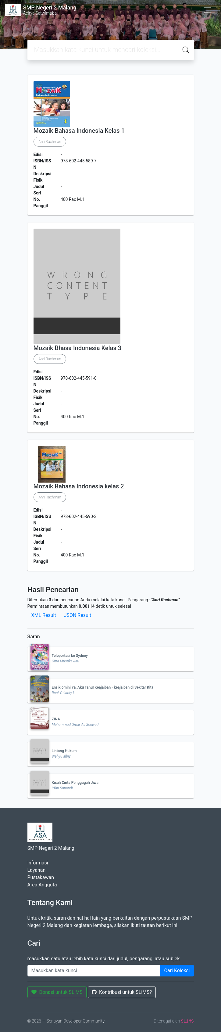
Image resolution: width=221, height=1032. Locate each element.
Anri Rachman (50, 141)
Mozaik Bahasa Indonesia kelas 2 (79, 486)
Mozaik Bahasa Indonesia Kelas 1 (79, 130)
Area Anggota (42, 885)
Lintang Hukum (64, 751)
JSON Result (77, 615)
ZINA (56, 719)
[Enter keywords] (94, 970)
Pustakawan (40, 877)
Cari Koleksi (177, 970)
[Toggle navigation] (207, 10)
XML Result (43, 615)
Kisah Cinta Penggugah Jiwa (75, 782)
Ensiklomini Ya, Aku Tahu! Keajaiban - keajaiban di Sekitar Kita (103, 687)
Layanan (36, 870)
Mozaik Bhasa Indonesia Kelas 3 (78, 348)
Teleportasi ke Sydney (70, 656)
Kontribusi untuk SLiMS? (122, 992)
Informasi (37, 863)
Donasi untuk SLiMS (57, 992)
